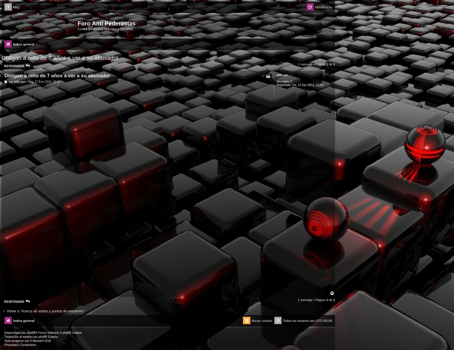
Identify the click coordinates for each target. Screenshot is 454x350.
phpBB (31, 332)
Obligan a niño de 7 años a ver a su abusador (60, 58)
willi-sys (282, 75)
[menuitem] (11, 7)
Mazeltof (38, 340)
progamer (18, 340)
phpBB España (48, 336)
